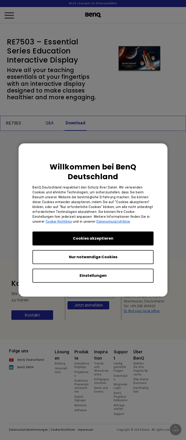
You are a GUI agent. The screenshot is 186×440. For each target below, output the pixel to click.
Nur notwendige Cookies (93, 257)
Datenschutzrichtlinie (113, 221)
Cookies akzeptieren (93, 238)
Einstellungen (93, 275)
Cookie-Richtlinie (59, 221)
